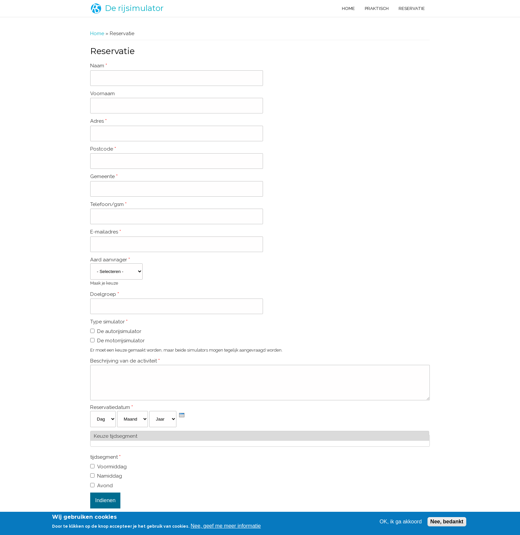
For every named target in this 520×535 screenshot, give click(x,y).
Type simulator (109, 322)
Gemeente (104, 176)
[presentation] (182, 420)
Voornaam (102, 94)
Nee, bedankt (447, 521)
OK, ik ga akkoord (400, 521)
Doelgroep (104, 294)
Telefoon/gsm (108, 204)
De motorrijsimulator (121, 341)
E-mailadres (105, 232)
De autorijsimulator (119, 331)
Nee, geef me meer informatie (226, 526)
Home (348, 8)
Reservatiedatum (111, 412)
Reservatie (412, 8)
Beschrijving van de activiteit (125, 361)
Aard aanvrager (110, 260)
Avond (105, 491)
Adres (98, 121)
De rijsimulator (134, 8)
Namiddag (109, 481)
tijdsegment (105, 462)
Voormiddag (112, 472)
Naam (98, 66)
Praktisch (377, 8)
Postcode (103, 149)
